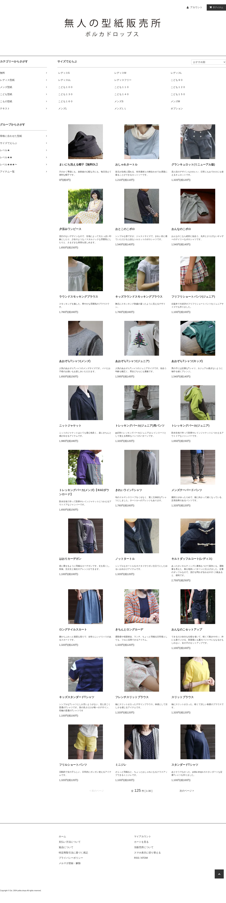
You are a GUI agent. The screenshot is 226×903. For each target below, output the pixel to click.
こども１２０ (178, 87)
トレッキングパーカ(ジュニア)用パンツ (139, 425)
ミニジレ (120, 764)
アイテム (215, 7)
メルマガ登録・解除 (70, 863)
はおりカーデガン (70, 558)
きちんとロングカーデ (129, 629)
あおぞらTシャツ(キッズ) (187, 361)
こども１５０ (178, 94)
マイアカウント (142, 836)
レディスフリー (122, 80)
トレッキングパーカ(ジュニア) (190, 425)
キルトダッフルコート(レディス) (191, 558)
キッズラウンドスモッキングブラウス (139, 296)
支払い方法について (70, 841)
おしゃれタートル (126, 164)
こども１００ (65, 87)
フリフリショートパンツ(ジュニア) (193, 296)
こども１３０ (65, 94)
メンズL (62, 108)
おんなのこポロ (181, 229)
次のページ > (187, 790)
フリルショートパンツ (73, 764)
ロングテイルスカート (73, 629)
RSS (136, 857)
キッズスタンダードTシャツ (76, 697)
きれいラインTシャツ (128, 490)
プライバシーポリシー (71, 857)
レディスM (120, 72)
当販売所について (144, 847)
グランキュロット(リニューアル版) (193, 164)
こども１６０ (65, 101)
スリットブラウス (182, 697)
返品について (66, 847)
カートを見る (141, 841)
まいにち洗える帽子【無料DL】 (79, 164)
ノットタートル (125, 558)
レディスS (64, 72)
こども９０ (177, 80)
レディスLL (64, 80)
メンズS (118, 101)
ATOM (144, 857)
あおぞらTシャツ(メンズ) (74, 361)
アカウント (196, 7)
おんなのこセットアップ (186, 629)
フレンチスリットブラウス (132, 697)
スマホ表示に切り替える (147, 852)
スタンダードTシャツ (184, 764)
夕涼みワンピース (70, 229)
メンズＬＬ (120, 108)
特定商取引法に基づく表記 (73, 852)
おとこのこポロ (125, 229)
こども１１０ (121, 87)
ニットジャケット (70, 425)
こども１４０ (121, 94)
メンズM (175, 101)
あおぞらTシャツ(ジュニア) (132, 361)
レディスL (176, 72)
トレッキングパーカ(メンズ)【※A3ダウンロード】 (84, 492)
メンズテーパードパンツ (186, 490)
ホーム (62, 836)
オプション (177, 108)
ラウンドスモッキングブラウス (78, 296)
